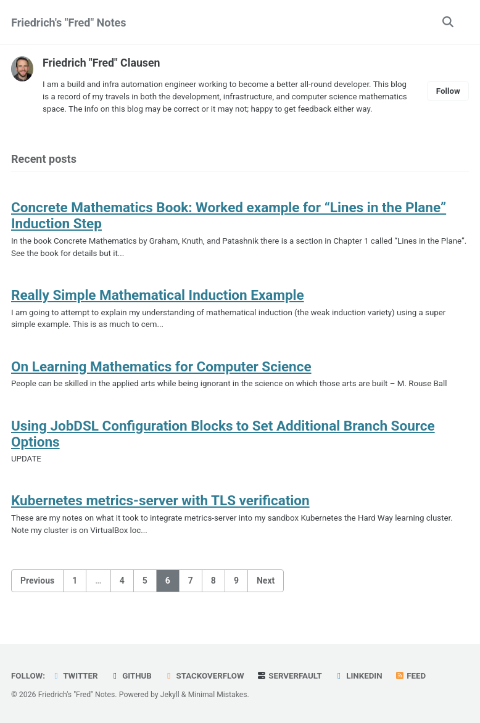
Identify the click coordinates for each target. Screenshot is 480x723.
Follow (448, 97)
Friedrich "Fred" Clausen (102, 62)
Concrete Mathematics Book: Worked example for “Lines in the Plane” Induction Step (228, 229)
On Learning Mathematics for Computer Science (161, 381)
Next (266, 597)
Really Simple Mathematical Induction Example (157, 309)
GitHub (132, 676)
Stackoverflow (206, 676)
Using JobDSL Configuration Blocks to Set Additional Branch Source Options (223, 449)
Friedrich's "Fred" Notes (68, 22)
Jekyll (171, 695)
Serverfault (292, 676)
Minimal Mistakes (219, 695)
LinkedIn (361, 676)
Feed (415, 676)
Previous (37, 597)
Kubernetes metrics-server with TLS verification (160, 517)
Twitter (75, 676)
